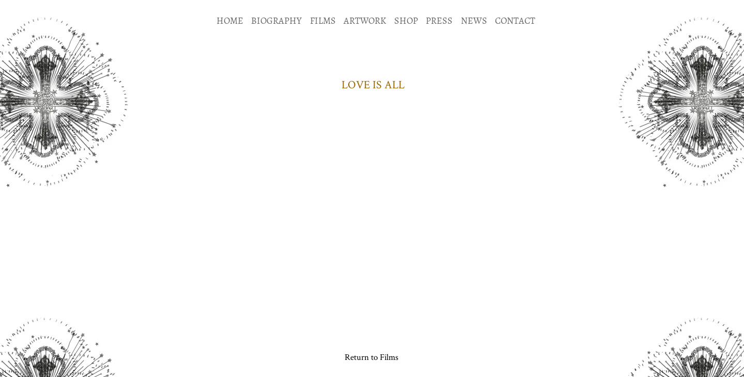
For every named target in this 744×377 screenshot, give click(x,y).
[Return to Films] (371, 356)
